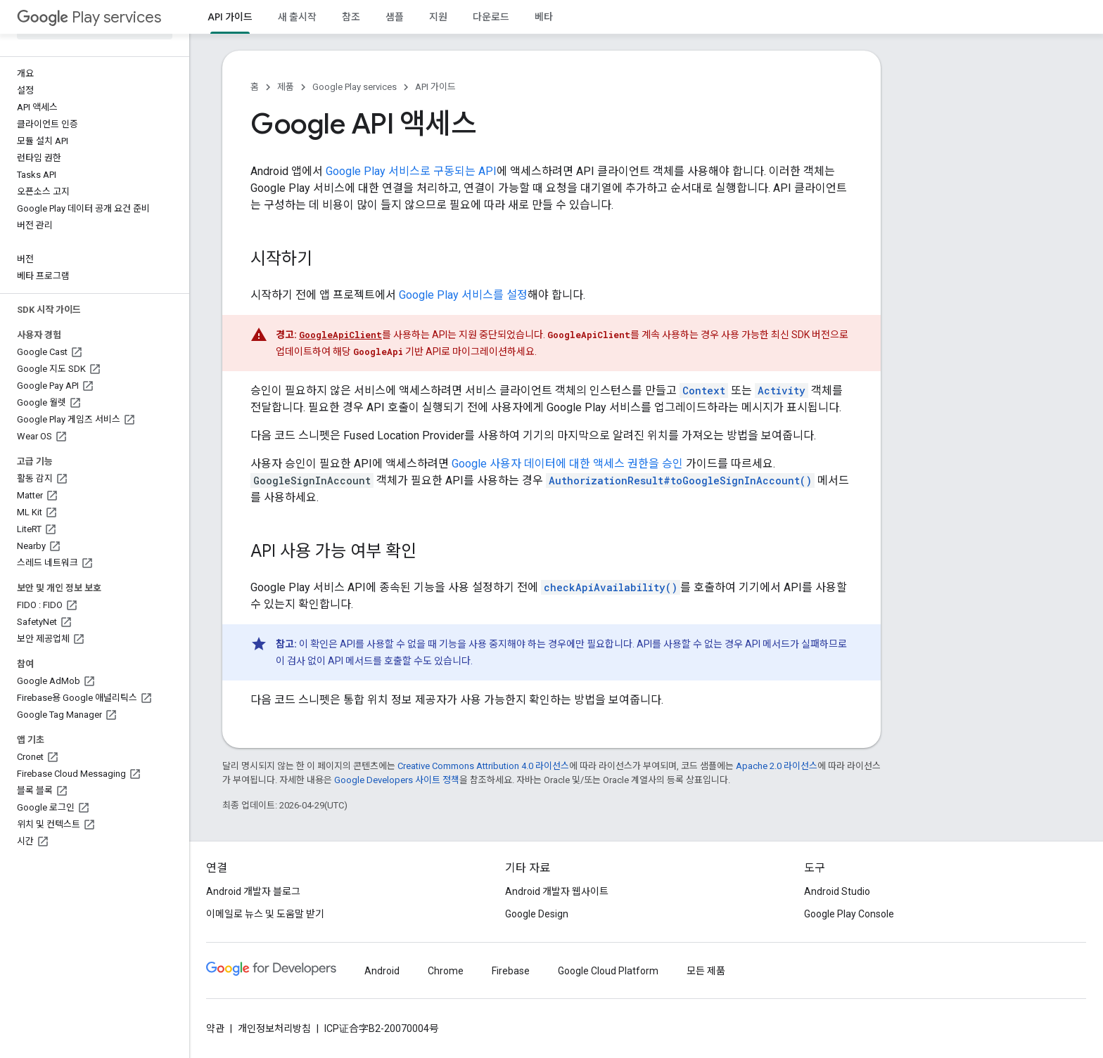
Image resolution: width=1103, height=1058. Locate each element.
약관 (215, 1028)
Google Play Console (849, 914)
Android (382, 970)
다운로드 (491, 17)
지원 (438, 17)
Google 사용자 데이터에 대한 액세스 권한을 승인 (567, 463)
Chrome (446, 970)
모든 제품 (706, 970)
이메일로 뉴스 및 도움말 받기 (265, 914)
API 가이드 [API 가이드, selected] (230, 17)
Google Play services (354, 87)
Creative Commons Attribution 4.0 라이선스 (483, 766)
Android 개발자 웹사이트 (556, 891)
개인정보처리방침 (274, 1028)
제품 (285, 87)
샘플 (394, 17)
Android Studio (837, 891)
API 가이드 (435, 87)
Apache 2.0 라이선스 (776, 766)
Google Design (536, 914)
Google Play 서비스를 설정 (463, 295)
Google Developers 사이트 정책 (396, 780)
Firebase (511, 970)
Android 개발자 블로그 (253, 891)
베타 (544, 17)
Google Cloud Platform (608, 970)
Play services (89, 17)
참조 (351, 17)
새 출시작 (297, 17)
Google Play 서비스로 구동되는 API (411, 171)
